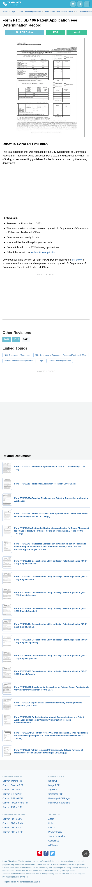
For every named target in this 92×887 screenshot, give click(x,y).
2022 (26, 339)
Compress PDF (55, 794)
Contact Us (53, 840)
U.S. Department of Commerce (17, 355)
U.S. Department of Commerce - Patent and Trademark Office (61, 355)
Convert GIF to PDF (12, 794)
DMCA (51, 827)
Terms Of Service (56, 836)
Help (50, 823)
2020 (16, 339)
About (51, 819)
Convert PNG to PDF (12, 789)
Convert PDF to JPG (12, 819)
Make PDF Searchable (59, 802)
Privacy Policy (55, 832)
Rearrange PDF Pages (59, 798)
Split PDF (53, 781)
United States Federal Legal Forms (19, 361)
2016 (6, 339)
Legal (41, 361)
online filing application (43, 252)
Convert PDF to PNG (12, 823)
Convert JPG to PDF (12, 807)
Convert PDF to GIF (12, 827)
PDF (55, 32)
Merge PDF (54, 785)
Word (77, 32)
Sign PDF (53, 789)
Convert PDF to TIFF (12, 832)
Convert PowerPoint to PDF (15, 802)
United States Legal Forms (59, 361)
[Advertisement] (46, 190)
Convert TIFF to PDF (12, 798)
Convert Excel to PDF (12, 785)
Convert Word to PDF (12, 781)
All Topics (53, 845)
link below (76, 259)
